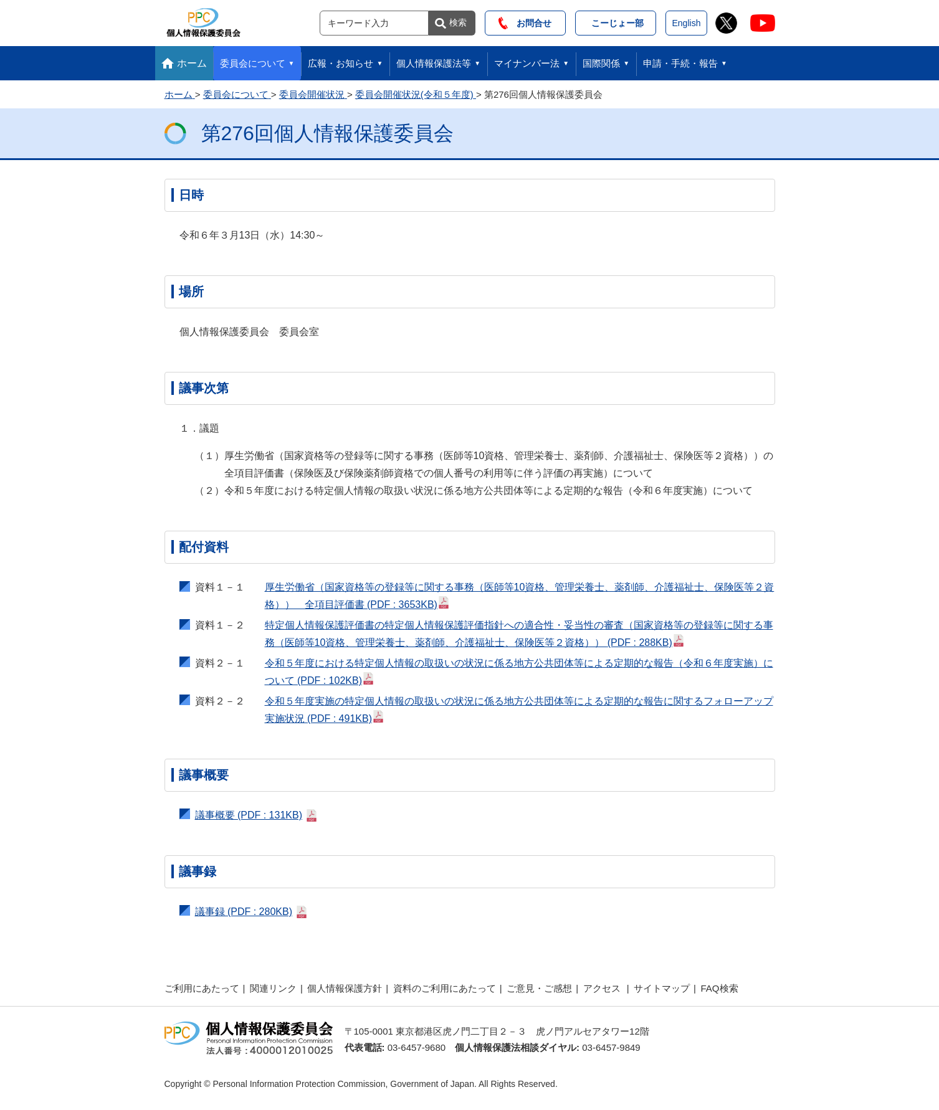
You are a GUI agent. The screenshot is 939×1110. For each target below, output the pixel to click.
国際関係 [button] (601, 63)
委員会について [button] (252, 63)
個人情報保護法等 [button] (433, 63)
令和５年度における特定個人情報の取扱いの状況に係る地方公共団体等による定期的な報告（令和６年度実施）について (519, 672)
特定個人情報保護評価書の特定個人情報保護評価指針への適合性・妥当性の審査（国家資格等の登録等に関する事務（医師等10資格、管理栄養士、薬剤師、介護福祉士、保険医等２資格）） (519, 634)
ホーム (192, 63)
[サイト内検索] (374, 23)
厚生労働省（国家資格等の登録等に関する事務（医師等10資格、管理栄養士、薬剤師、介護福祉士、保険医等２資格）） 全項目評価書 (520, 596)
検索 (458, 22)
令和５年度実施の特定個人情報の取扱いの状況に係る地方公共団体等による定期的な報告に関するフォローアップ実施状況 (519, 710)
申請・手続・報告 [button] (680, 63)
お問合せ (524, 23)
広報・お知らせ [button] (340, 63)
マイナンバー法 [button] (527, 63)
